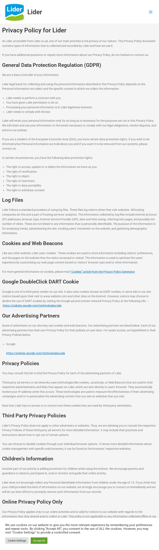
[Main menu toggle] (151, 12)
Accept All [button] (39, 540)
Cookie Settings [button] (17, 540)
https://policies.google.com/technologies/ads (32, 305)
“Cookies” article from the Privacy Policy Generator (102, 271)
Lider (34, 12)
